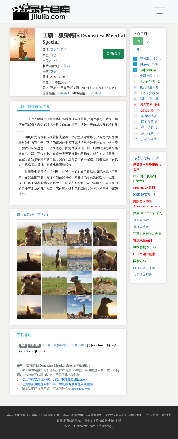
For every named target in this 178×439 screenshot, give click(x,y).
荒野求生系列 (142, 240)
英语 (53, 71)
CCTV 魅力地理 (144, 268)
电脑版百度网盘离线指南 (39, 384)
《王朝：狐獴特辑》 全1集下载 (62, 345)
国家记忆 (139, 261)
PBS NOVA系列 (144, 188)
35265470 (62, 93)
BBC (56, 60)
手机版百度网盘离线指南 (76, 384)
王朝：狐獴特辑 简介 (33, 106)
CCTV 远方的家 (144, 254)
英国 (67, 66)
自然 (53, 55)
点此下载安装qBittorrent (71, 379)
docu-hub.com (81, 389)
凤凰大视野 (141, 220)
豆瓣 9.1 (113, 53)
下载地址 (24, 335)
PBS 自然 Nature (144, 247)
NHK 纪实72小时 (145, 194)
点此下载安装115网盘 (36, 379)
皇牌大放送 (141, 226)
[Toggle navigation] (160, 11)
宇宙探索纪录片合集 (147, 233)
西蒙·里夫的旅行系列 (147, 213)
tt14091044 (94, 93)
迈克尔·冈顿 (58, 50)
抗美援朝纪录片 (144, 275)
